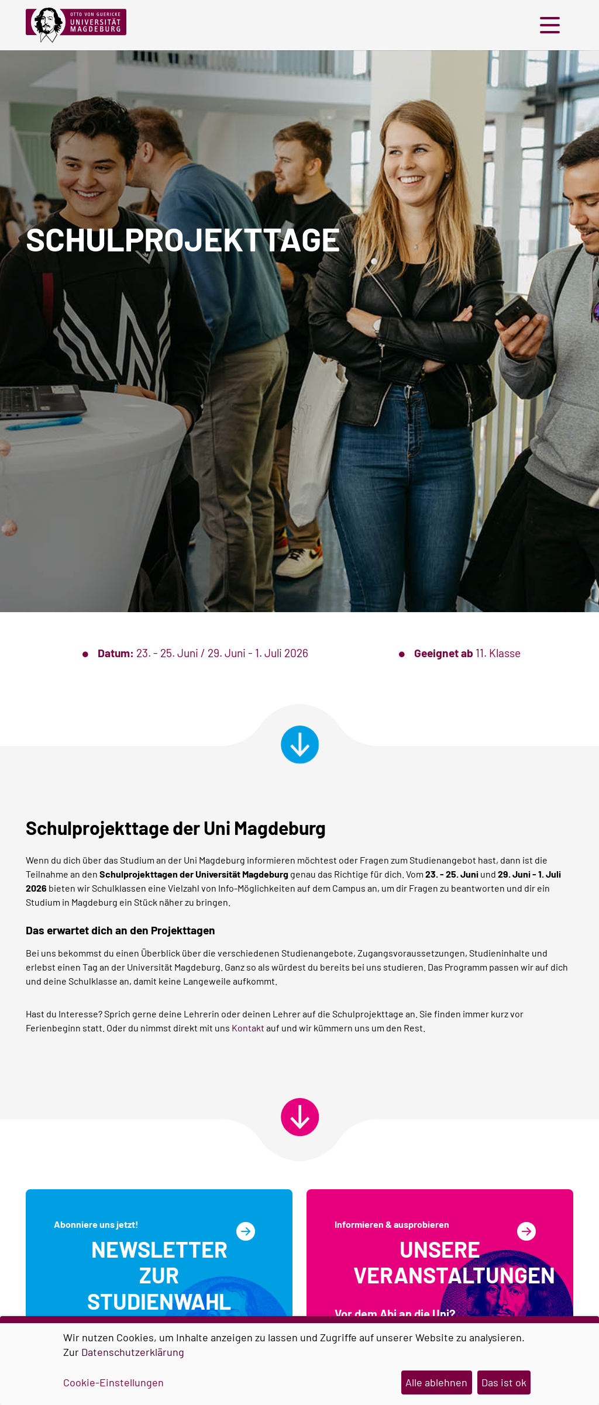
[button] (552, 25)
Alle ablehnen (436, 1382)
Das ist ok (503, 1382)
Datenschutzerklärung (132, 1351)
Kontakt (248, 1027)
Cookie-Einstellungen (113, 1382)
